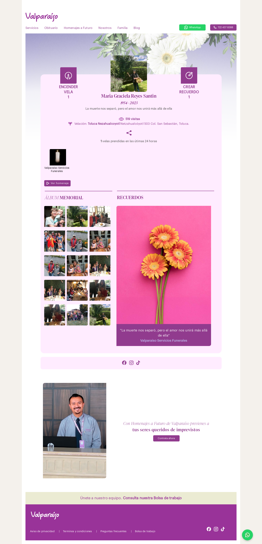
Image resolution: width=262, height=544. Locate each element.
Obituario (51, 28)
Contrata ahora (166, 438)
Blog (137, 28)
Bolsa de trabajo (145, 531)
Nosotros (105, 28)
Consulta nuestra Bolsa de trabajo (152, 498)
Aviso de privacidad (42, 531)
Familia (123, 28)
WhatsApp (192, 27)
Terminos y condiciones (77, 531)
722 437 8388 (223, 27)
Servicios (31, 28)
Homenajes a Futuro (78, 28)
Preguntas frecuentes (113, 531)
